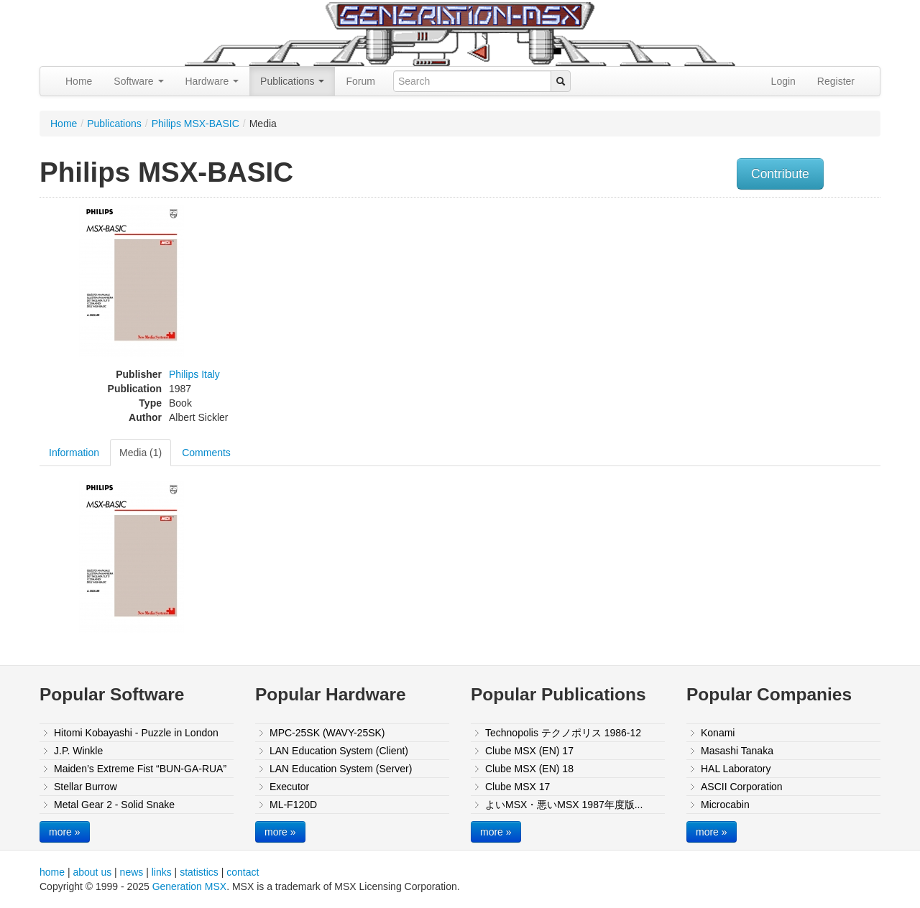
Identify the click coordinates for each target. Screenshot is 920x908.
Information (74, 452)
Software (138, 81)
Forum (360, 81)
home (52, 872)
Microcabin (725, 804)
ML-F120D (293, 804)
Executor (289, 786)
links (162, 872)
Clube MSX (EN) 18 (529, 768)
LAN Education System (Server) (341, 768)
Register (836, 81)
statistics (199, 872)
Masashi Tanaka (737, 750)
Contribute (780, 174)
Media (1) (140, 452)
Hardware (212, 81)
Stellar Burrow (85, 786)
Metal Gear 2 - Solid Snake (114, 804)
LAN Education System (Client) (339, 750)
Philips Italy (194, 374)
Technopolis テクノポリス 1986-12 (563, 732)
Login (783, 81)
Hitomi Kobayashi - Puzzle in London (136, 732)
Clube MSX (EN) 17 (529, 750)
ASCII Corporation (742, 786)
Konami (718, 732)
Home (78, 81)
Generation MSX (189, 886)
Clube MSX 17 (517, 786)
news (132, 872)
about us (92, 872)
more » (64, 832)
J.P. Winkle (78, 750)
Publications (292, 81)
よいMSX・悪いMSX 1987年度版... (564, 804)
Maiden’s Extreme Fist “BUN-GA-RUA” (140, 768)
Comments (206, 452)
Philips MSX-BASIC (195, 123)
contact (242, 872)
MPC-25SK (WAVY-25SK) (327, 732)
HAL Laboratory (736, 768)
